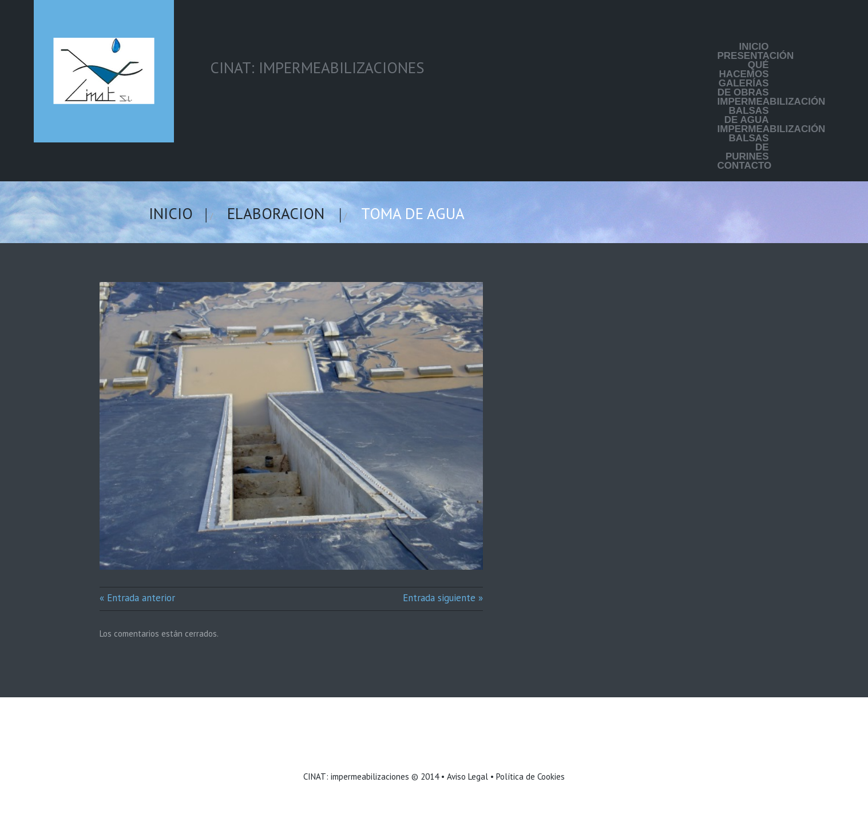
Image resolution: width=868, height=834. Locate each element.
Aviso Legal (467, 776)
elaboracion (275, 213)
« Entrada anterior (137, 597)
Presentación (743, 56)
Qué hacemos (744, 70)
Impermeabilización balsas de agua (743, 111)
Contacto (743, 165)
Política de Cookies (530, 776)
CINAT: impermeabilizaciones (356, 776)
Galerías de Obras (743, 88)
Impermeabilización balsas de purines (743, 143)
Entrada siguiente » (443, 597)
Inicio (754, 46)
